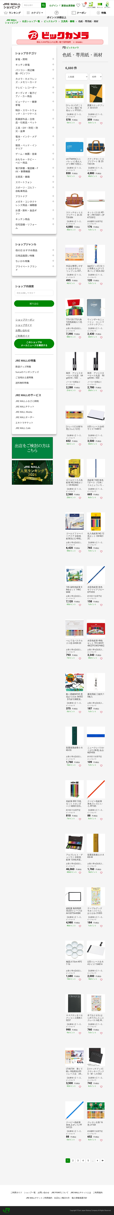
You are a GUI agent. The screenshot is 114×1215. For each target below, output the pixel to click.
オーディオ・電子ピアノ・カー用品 (26, 94)
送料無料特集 (22, 382)
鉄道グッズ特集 (23, 366)
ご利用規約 (98, 1192)
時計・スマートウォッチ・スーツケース (26, 111)
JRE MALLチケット (24, 406)
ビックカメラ (50, 21)
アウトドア (21, 196)
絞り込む (34, 303)
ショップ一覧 (30, 1192)
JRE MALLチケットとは (81, 1192)
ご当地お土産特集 (24, 377)
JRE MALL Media (23, 411)
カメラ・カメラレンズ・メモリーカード (26, 80)
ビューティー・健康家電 (26, 103)
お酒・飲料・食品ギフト (26, 212)
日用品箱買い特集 (24, 255)
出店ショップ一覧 (31, 21)
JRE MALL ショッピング (11, 21)
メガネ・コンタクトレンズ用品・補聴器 (26, 203)
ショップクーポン (24, 319)
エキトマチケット (24, 422)
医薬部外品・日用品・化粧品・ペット (26, 120)
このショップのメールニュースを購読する (34, 344)
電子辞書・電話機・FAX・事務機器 (26, 169)
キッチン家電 (22, 64)
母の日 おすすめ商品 (26, 250)
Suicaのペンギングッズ (27, 371)
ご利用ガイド (22, 335)
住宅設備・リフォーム (26, 226)
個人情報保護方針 (79, 1198)
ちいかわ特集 (22, 261)
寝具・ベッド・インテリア (26, 146)
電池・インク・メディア (26, 138)
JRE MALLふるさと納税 (27, 401)
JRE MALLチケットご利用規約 (39, 1198)
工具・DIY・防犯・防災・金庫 (26, 129)
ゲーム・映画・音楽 (26, 153)
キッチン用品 (22, 219)
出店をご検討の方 (62, 1198)
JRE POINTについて (59, 1192)
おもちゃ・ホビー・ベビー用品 (26, 161)
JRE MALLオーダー (24, 417)
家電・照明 (21, 59)
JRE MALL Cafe (23, 428)
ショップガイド (23, 325)
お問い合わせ (22, 330)
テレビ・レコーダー (26, 87)
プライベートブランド (26, 268)
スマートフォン (23, 182)
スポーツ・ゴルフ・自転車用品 (26, 189)
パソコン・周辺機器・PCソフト (24, 71)
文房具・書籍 (67, 21)
